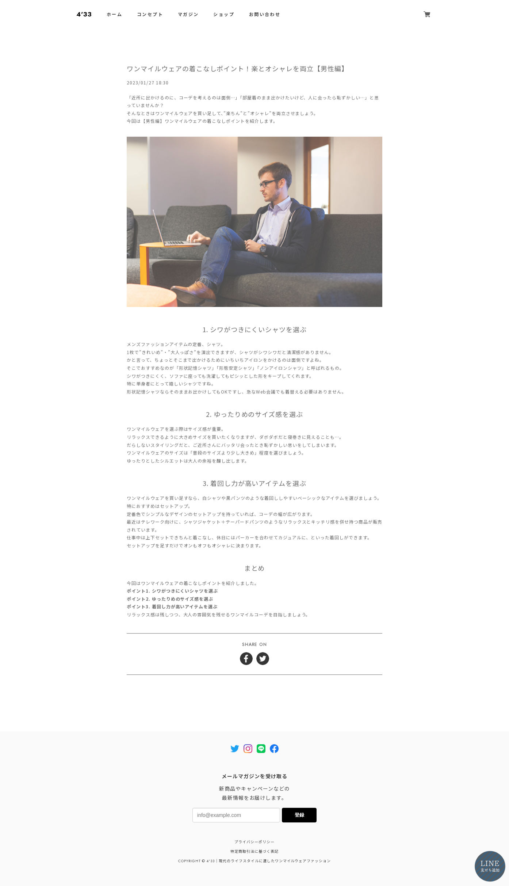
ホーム (114, 14)
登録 (299, 815)
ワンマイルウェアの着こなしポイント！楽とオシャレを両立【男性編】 (237, 69)
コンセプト (150, 14)
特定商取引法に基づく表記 (254, 851)
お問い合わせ (264, 14)
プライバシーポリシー (254, 842)
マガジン (188, 14)
